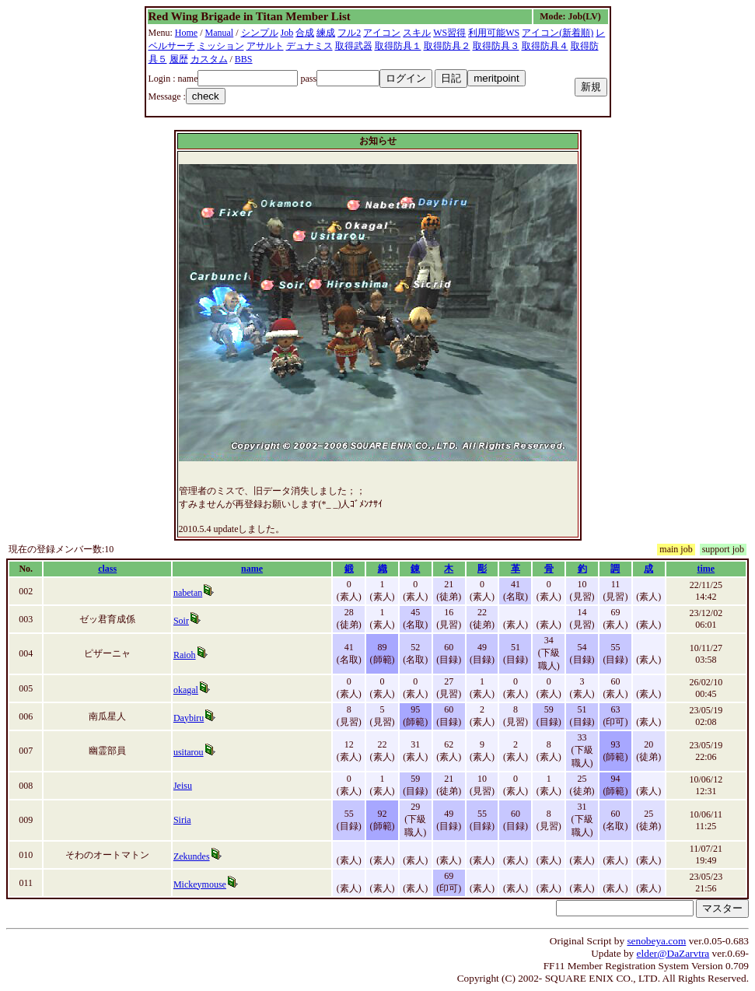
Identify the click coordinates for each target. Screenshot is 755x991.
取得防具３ (496, 45)
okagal (185, 690)
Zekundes (191, 856)
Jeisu (182, 785)
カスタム (209, 59)
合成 (304, 32)
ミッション (220, 45)
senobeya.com (656, 941)
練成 (325, 32)
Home (186, 32)
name (252, 568)
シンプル (259, 32)
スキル (417, 32)
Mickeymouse (199, 884)
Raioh (184, 655)
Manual (219, 32)
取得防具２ (447, 45)
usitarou (188, 752)
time (706, 568)
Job (287, 32)
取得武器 (353, 45)
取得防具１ (398, 45)
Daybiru (188, 718)
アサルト (265, 45)
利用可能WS (493, 32)
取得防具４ (545, 45)
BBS (244, 59)
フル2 (349, 32)
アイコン (381, 32)
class (107, 568)
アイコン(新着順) (557, 32)
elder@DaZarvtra (673, 953)
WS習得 (449, 32)
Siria (182, 819)
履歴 (179, 59)
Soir (181, 620)
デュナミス (309, 45)
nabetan (187, 592)
